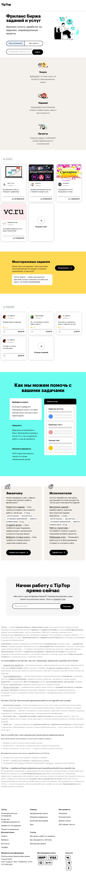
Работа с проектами (59, 527)
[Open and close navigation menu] (83, 4)
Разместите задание (15, 506)
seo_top (11, 182)
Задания (43, 102)
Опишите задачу (37, 137)
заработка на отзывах (40, 759)
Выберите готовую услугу (18, 536)
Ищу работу (34, 43)
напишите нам (59, 598)
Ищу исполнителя (15, 43)
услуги (20, 761)
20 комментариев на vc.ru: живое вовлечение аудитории (12, 230)
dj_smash (11, 315)
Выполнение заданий (59, 506)
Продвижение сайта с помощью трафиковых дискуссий (11, 191)
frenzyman (39, 315)
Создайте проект (14, 524)
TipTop (6, 4)
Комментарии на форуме (12, 321)
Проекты (43, 133)
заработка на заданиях (21, 759)
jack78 (37, 182)
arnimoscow (13, 221)
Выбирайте (35, 75)
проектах (50, 761)
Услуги (43, 71)
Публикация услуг (58, 536)
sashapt (66, 182)
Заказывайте (36, 106)
